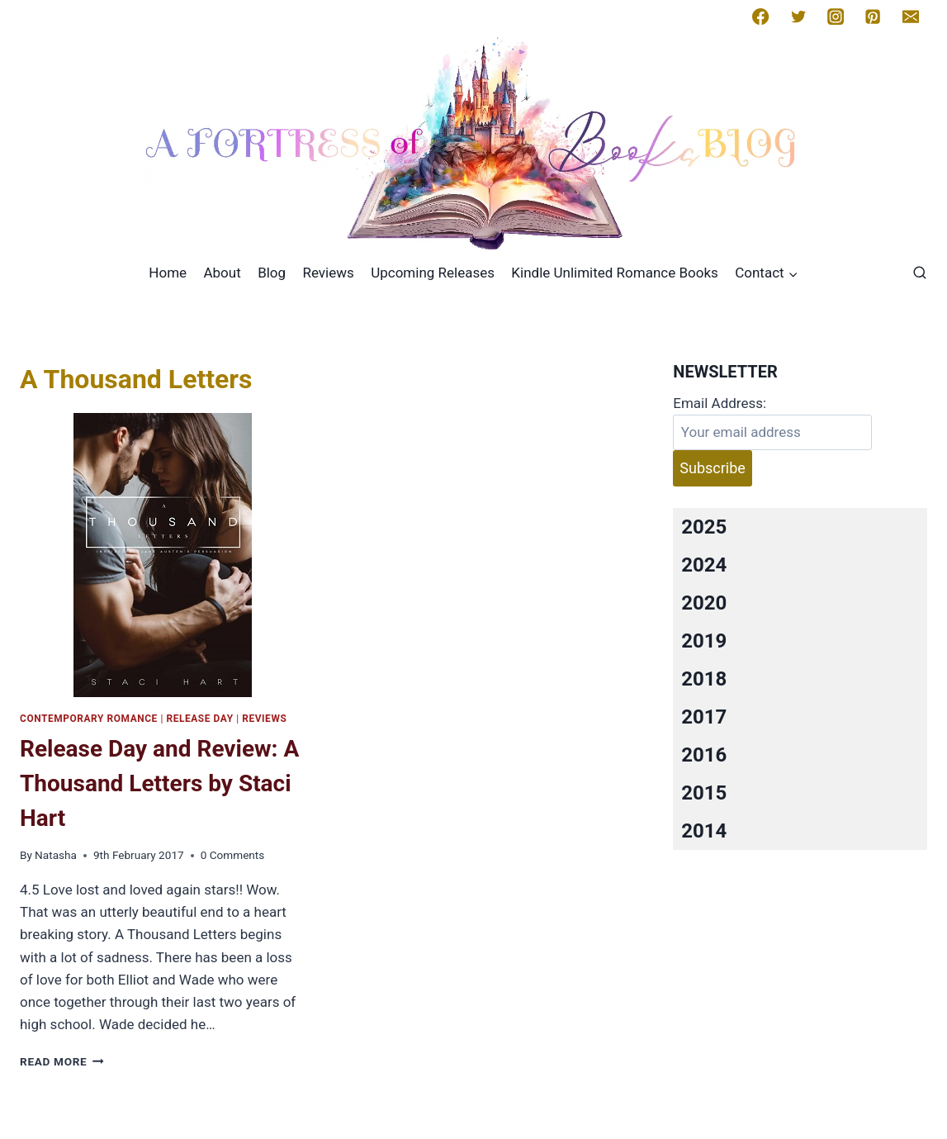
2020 (704, 603)
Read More (62, 1061)
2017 (704, 716)
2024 (704, 565)
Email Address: (719, 403)
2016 (704, 754)
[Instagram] (835, 16)
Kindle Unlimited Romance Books (614, 272)
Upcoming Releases (433, 272)
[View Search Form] (919, 273)
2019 (704, 641)
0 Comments (233, 854)
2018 (704, 679)
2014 (704, 830)
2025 (704, 527)
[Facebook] (760, 16)
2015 (704, 792)
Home (168, 272)
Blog (272, 272)
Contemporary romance (89, 718)
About (221, 272)
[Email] (910, 16)
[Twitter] (798, 16)
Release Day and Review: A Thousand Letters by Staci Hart (159, 783)
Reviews (327, 272)
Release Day (199, 718)
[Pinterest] (872, 16)
